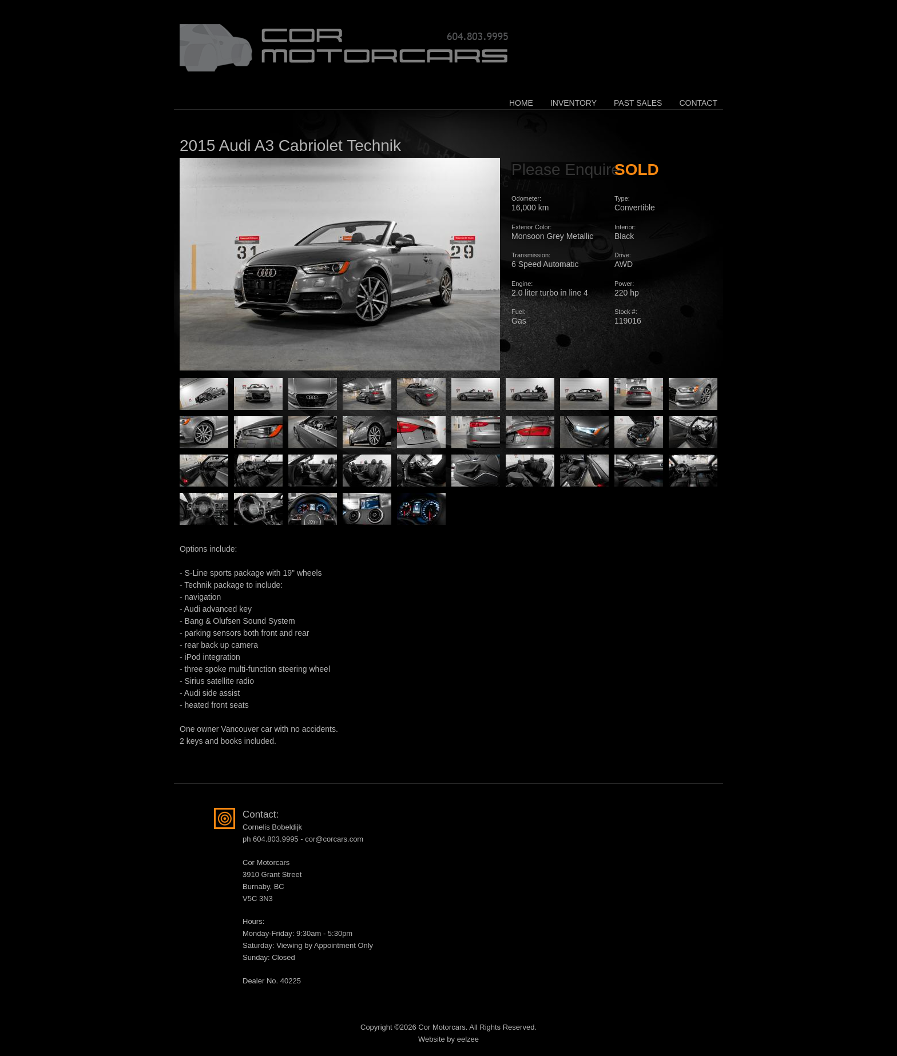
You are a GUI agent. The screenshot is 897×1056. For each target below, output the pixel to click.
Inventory (573, 102)
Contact (698, 102)
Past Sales (638, 102)
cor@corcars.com (334, 839)
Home (521, 102)
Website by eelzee (448, 1039)
